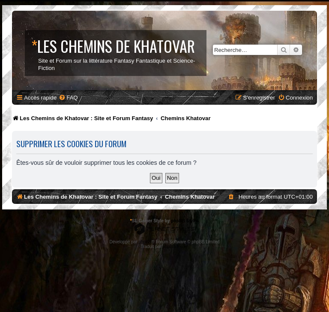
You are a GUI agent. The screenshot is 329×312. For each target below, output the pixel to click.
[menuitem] (68, 97)
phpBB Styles (185, 220)
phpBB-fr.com (175, 246)
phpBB (144, 241)
